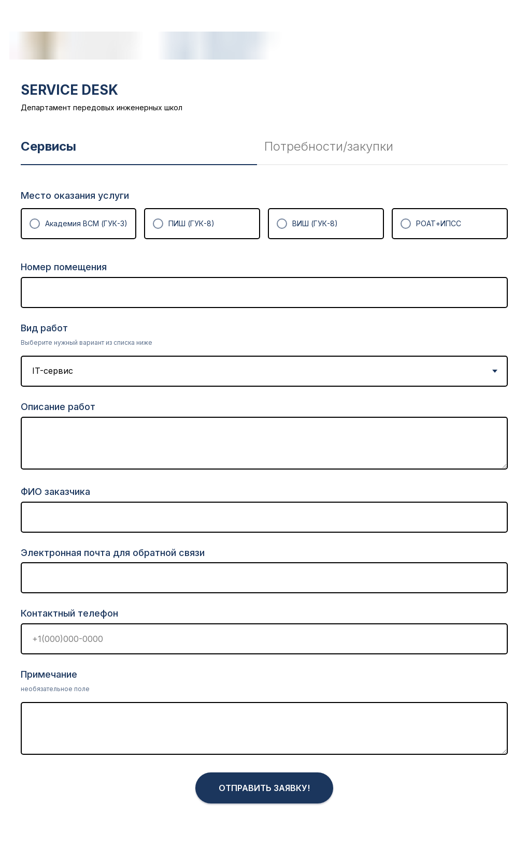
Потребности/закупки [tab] (328, 146)
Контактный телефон (69, 613)
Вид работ (44, 328)
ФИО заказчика (55, 491)
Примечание (49, 674)
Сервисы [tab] (48, 146)
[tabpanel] (264, 513)
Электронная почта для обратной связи (113, 552)
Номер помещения (64, 266)
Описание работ (58, 406)
